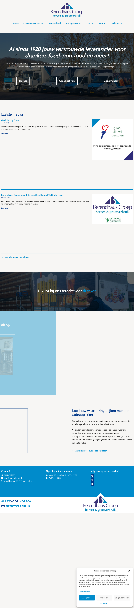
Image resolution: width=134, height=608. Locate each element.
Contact (103, 23)
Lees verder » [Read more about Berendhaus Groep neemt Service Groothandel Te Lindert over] (5, 208)
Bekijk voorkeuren (122, 598)
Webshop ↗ (116, 23)
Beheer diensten (85, 591)
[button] (129, 571)
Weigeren (104, 598)
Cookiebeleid (103, 603)
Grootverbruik (54, 23)
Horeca (15, 23)
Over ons (90, 23)
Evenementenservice (33, 23)
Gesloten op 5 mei (10, 120)
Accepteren (87, 598)
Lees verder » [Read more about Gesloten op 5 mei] (5, 133)
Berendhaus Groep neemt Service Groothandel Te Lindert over (32, 195)
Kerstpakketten (73, 23)
